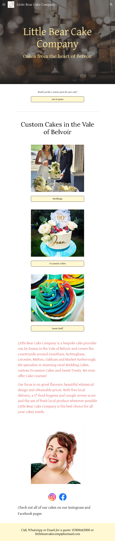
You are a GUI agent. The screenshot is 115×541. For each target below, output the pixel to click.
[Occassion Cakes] (57, 263)
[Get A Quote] (57, 99)
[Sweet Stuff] (57, 328)
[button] (4, 4)
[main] (57, 42)
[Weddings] (57, 199)
